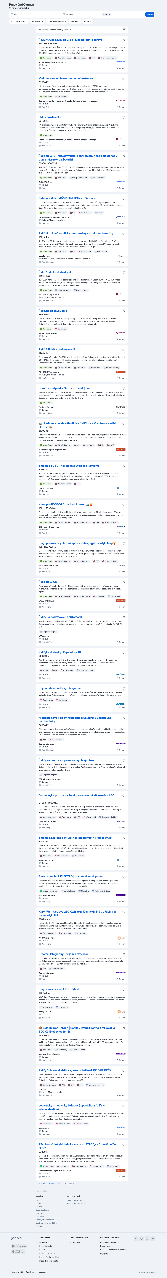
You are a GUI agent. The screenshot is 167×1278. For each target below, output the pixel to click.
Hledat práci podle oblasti (76, 1203)
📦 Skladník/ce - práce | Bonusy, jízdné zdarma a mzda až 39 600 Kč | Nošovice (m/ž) (77, 1029)
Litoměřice (40, 1216)
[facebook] (136, 1238)
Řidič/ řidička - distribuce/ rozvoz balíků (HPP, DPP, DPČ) (75, 1070)
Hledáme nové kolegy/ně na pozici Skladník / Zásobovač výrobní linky (75, 719)
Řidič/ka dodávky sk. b (53, 310)
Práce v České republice (49, 1257)
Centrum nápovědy (47, 1253)
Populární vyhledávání (108, 1242)
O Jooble (43, 1242)
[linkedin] (152, 1238)
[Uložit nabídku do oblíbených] (123, 40)
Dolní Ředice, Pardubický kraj (46, 1223)
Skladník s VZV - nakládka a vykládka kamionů (69, 465)
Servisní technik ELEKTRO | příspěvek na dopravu (71, 876)
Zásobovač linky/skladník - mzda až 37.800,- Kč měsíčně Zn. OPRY (77, 1146)
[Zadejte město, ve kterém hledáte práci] (86, 14)
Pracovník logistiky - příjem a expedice (64, 954)
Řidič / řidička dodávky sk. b (56, 272)
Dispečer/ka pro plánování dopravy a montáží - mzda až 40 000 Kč (76, 797)
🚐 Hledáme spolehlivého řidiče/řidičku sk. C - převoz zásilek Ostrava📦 (78, 425)
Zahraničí (39, 1226)
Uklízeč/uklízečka (50, 117)
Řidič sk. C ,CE (48, 581)
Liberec (38, 1203)
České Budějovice (42, 1210)
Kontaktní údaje (45, 1246)
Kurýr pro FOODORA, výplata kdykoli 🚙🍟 (66, 504)
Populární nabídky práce (75, 1200)
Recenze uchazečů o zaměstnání (113, 1250)
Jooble (153, 1272)
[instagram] (141, 1238)
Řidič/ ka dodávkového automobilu (61, 617)
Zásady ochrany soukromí (36, 1272)
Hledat (150, 14)
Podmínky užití (17, 1272)
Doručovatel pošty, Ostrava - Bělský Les (64, 388)
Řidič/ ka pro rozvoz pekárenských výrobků (66, 760)
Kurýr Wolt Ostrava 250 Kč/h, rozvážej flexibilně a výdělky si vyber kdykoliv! (77, 913)
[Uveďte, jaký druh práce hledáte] (34, 14)
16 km (107, 14)
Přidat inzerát (75, 1242)
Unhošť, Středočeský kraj (45, 1220)
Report (120, 68)
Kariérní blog (105, 1246)
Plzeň (38, 1200)
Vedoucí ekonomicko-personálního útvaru (66, 78)
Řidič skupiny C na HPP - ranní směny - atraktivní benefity (76, 233)
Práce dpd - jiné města (48, 1261)
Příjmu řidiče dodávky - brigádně (60, 688)
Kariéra (42, 1250)
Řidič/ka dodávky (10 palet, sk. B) (60, 652)
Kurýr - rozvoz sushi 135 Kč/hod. (59, 989)
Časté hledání (43, 1191)
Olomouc (39, 1207)
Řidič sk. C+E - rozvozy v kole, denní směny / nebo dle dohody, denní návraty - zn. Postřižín (78, 157)
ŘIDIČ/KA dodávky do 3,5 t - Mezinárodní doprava (70, 39)
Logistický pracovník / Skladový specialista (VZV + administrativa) (72, 1107)
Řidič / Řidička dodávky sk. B (57, 349)
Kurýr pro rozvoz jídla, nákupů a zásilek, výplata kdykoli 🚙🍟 (77, 543)
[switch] (124, 29)
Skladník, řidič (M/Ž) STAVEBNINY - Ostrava (67, 198)
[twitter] (147, 1238)
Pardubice (39, 1213)
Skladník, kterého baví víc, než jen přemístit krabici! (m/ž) (75, 837)
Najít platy (104, 1253)
